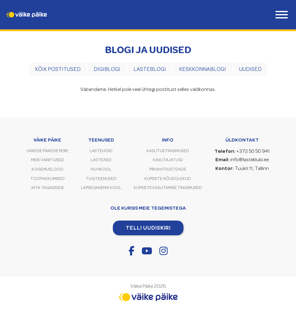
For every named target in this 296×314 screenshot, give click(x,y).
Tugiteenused (101, 178)
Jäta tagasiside (47, 187)
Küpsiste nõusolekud (167, 178)
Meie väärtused (47, 159)
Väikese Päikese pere (47, 150)
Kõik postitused (58, 69)
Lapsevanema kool (101, 187)
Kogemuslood (47, 169)
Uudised (250, 69)
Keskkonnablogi (202, 69)
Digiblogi (107, 69)
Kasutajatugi (168, 159)
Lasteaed (101, 159)
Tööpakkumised (47, 178)
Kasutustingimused (168, 150)
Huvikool (101, 169)
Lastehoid (101, 150)
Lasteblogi (149, 69)
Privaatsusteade (167, 169)
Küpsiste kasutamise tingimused (168, 187)
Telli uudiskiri (148, 228)
